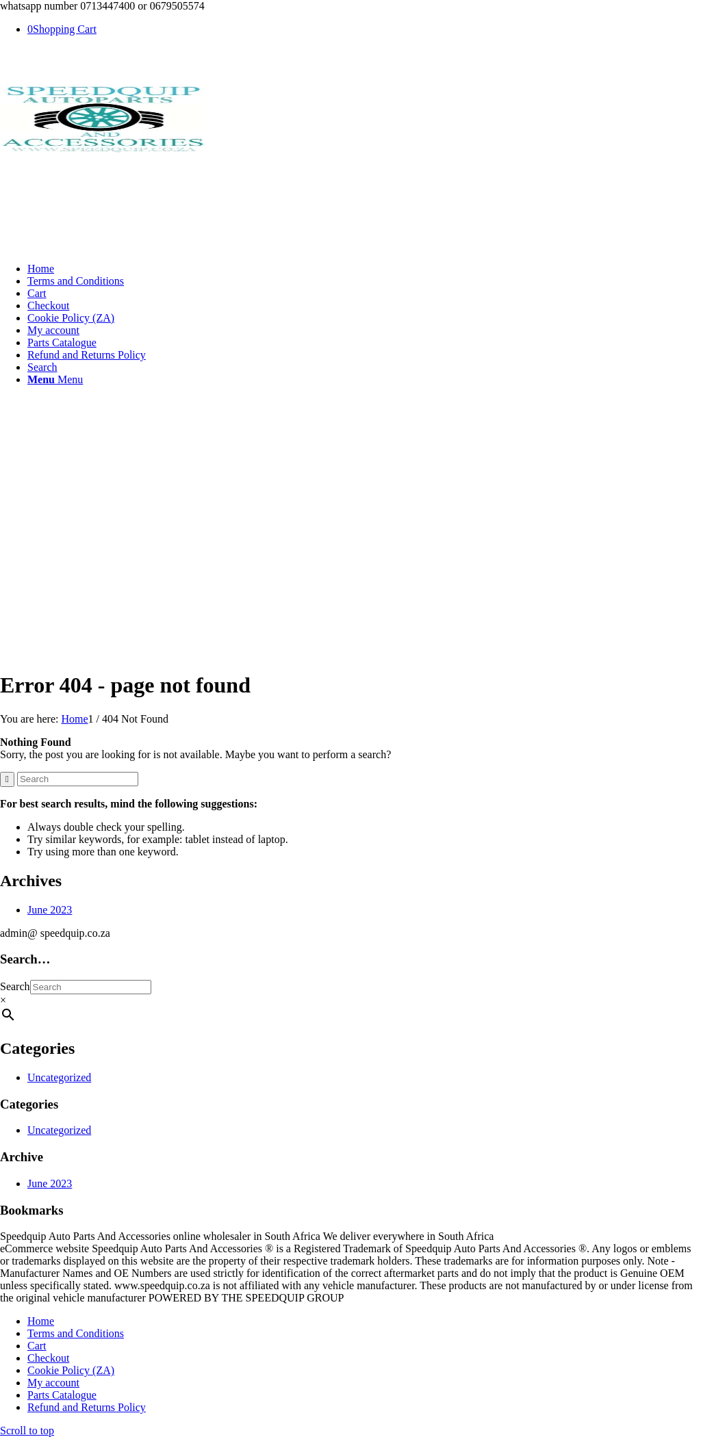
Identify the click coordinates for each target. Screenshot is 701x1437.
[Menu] (55, 379)
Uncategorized (59, 1077)
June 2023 (49, 910)
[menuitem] (364, 269)
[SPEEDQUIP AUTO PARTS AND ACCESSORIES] (102, 149)
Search (15, 986)
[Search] (42, 367)
